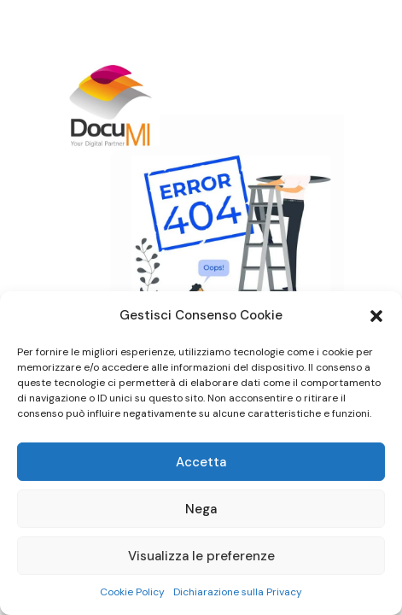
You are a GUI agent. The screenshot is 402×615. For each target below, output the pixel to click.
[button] (376, 316)
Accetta (201, 462)
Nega (201, 509)
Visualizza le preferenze (201, 556)
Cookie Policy (132, 592)
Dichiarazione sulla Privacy (237, 592)
